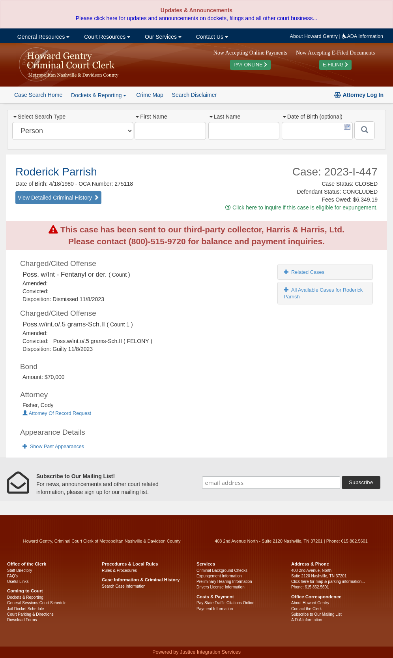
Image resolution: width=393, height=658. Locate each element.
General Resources (42, 37)
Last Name (225, 116)
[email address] (271, 482)
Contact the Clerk (306, 609)
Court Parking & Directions (30, 614)
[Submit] (364, 130)
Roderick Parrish (56, 172)
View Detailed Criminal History (58, 197)
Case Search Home (38, 95)
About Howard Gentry (314, 36)
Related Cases (304, 272)
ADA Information (362, 36)
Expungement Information (219, 576)
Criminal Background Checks (221, 570)
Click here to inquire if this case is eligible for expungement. (301, 207)
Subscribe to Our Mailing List (316, 614)
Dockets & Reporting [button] (98, 95)
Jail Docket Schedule (25, 609)
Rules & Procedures (119, 570)
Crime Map (149, 95)
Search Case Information (124, 586)
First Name (151, 116)
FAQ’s (12, 576)
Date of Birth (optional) (312, 116)
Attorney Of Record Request (56, 413)
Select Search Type (39, 116)
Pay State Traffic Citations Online (225, 603)
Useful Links (17, 581)
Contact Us (211, 37)
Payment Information (214, 609)
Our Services (162, 37)
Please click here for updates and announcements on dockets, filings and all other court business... (196, 18)
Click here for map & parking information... (328, 581)
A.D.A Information (306, 620)
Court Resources (106, 37)
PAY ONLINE (250, 65)
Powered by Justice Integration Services (196, 652)
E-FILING (335, 65)
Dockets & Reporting (25, 597)
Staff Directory (19, 570)
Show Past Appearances (53, 446)
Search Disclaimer (194, 95)
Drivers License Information (220, 587)
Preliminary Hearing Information (224, 581)
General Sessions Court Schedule (37, 603)
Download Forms (22, 620)
